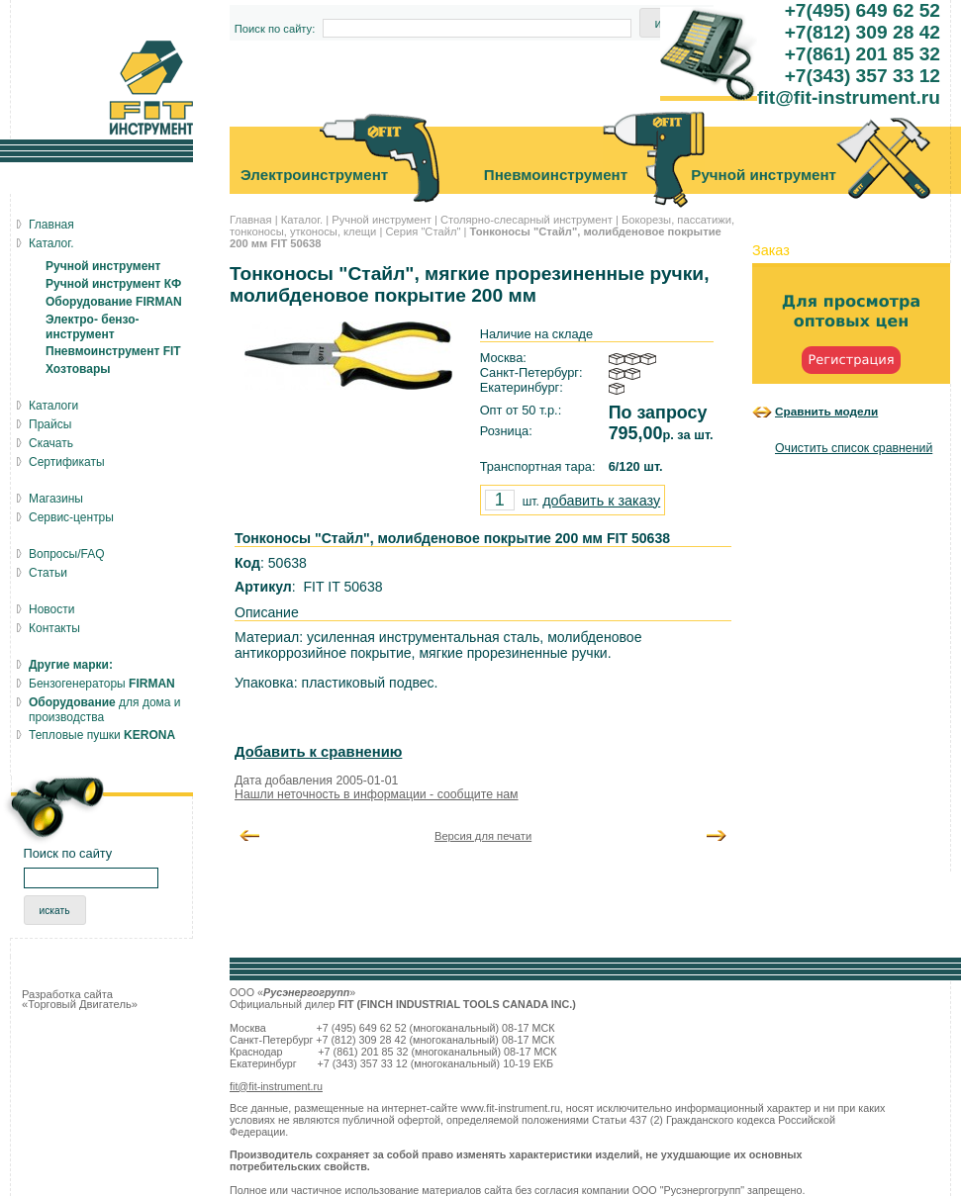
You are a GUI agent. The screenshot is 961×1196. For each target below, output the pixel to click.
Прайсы (50, 424)
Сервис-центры (71, 517)
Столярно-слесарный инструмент (526, 220)
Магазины (56, 499)
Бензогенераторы (102, 683)
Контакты (54, 628)
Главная (251, 220)
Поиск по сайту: (275, 29)
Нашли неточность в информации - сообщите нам (377, 794)
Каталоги (53, 406)
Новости (51, 609)
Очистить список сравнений (853, 448)
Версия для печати (482, 836)
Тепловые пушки (102, 735)
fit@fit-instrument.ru (276, 1086)
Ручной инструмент (382, 220)
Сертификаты (67, 462)
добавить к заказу (601, 500)
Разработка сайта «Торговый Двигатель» (80, 999)
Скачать (51, 443)
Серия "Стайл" (422, 231)
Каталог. (302, 220)
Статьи (48, 573)
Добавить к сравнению (318, 752)
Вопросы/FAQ (67, 554)
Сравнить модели (826, 411)
